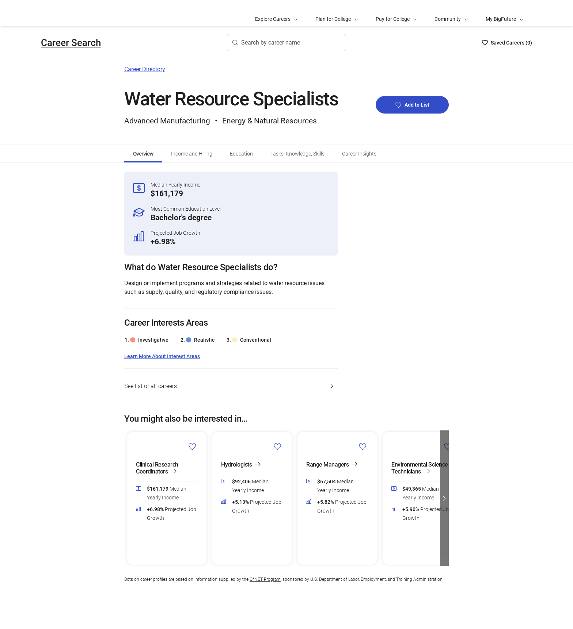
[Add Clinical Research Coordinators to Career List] (192, 446)
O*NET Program (265, 579)
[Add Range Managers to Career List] (362, 446)
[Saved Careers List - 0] (507, 42)
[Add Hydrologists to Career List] (277, 446)
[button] (444, 498)
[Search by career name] (286, 42)
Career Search (71, 42)
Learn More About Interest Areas (162, 356)
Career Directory (144, 69)
